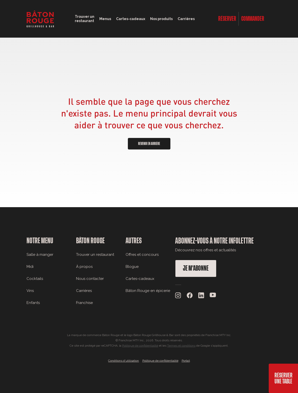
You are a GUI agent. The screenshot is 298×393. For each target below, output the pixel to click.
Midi (30, 266)
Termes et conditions (181, 345)
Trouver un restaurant (95, 254)
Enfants (33, 302)
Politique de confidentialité (140, 345)
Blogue (132, 266)
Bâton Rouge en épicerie (148, 290)
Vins (30, 290)
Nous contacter (90, 278)
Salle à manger (40, 254)
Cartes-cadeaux (140, 278)
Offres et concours (142, 254)
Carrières (186, 19)
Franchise (84, 302)
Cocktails (35, 278)
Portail (186, 360)
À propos (84, 266)
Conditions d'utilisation (123, 360)
